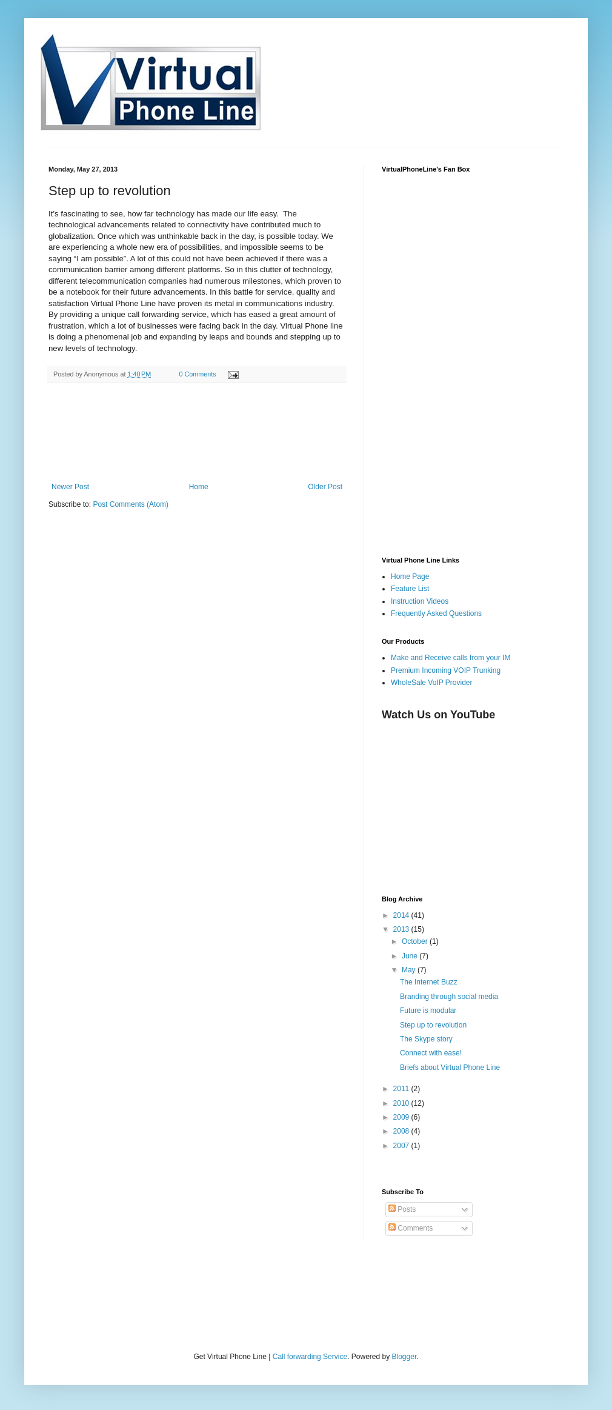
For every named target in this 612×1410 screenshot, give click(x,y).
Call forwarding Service (310, 1356)
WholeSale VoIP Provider (432, 682)
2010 (402, 1103)
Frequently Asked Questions (436, 613)
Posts (402, 1209)
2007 (402, 1145)
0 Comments (197, 374)
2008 (402, 1131)
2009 (402, 1117)
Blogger (404, 1356)
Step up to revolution (433, 1025)
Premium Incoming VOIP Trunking (446, 670)
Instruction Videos (419, 601)
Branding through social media (449, 996)
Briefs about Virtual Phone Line (450, 1067)
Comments (410, 1228)
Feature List (410, 588)
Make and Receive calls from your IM (450, 657)
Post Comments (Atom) (130, 504)
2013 (402, 929)
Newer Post (70, 487)
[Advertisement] (190, 1312)
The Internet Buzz (428, 982)
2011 (402, 1088)
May (409, 970)
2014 (402, 915)
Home (198, 487)
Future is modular (428, 1010)
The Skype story (426, 1039)
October (416, 941)
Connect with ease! (431, 1053)
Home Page (410, 576)
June (410, 956)
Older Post (325, 487)
